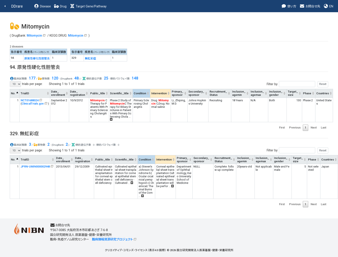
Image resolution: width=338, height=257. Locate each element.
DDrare (17, 6)
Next (314, 127)
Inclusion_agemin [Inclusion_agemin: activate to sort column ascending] (239, 93)
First (282, 127)
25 (106, 78)
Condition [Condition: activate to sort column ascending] (140, 93)
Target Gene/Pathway (88, 6)
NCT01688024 (29, 100)
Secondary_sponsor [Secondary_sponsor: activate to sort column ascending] (196, 93)
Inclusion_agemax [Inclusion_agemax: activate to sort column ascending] (257, 93)
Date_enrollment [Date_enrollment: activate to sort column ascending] (58, 93)
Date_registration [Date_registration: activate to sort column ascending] (77, 93)
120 (55, 78)
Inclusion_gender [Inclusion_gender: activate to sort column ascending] (276, 93)
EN (328, 6)
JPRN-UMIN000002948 (35, 166)
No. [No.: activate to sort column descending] (13, 93)
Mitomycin (34, 35)
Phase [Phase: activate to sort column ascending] (307, 93)
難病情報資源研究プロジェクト (112, 239)
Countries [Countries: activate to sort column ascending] (322, 93)
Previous (295, 127)
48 (76, 78)
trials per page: (26, 84)
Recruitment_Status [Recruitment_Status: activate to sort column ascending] (218, 93)
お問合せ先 (309, 6)
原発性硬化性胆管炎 (37, 58)
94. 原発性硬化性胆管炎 (35, 67)
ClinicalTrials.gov (33, 103)
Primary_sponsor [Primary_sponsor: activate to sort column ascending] (177, 93)
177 (32, 78)
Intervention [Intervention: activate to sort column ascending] (159, 93)
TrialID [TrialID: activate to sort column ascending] (25, 93)
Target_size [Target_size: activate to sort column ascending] (293, 93)
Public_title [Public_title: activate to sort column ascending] (97, 93)
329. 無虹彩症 (24, 133)
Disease (42, 6)
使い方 (288, 6)
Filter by (297, 84)
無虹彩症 (90, 58)
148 (135, 78)
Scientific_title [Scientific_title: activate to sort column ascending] (119, 93)
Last (323, 127)
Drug (60, 6)
